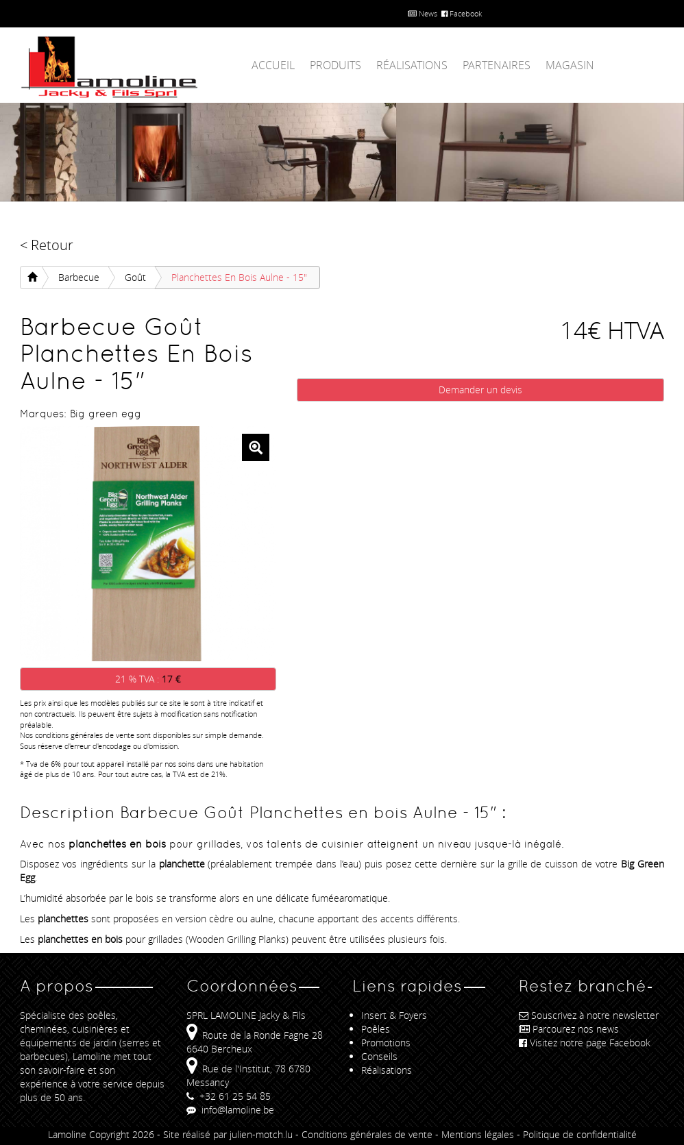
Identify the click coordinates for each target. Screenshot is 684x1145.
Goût (135, 277)
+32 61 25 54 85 (228, 1096)
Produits (335, 65)
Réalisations (412, 65)
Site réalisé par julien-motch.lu (228, 1134)
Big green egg (105, 413)
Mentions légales (477, 1134)
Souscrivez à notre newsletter (589, 1015)
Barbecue (78, 277)
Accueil (273, 65)
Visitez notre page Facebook (584, 1042)
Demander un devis (480, 389)
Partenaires (496, 65)
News (422, 13)
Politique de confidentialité (580, 1134)
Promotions (386, 1042)
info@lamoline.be (230, 1109)
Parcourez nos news (569, 1028)
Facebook (461, 13)
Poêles (375, 1028)
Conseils (379, 1056)
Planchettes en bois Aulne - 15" (239, 277)
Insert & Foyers (394, 1015)
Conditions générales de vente (367, 1134)
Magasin (570, 65)
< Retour (46, 245)
